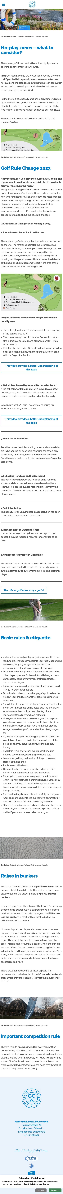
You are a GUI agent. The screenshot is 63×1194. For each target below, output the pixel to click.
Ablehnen (41, 1190)
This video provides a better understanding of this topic (31, 367)
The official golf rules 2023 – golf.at (24, 590)
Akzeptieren (55, 1190)
